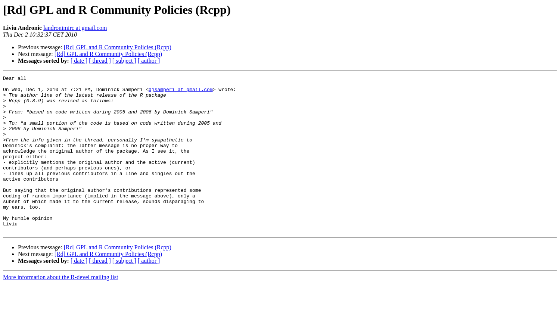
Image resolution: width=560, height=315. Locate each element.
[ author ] (149, 60)
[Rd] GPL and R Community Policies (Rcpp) (117, 47)
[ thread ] (100, 60)
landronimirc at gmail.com (75, 28)
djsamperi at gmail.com (181, 92)
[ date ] (79, 60)
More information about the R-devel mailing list (60, 308)
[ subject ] (124, 60)
